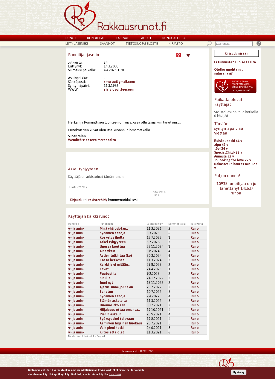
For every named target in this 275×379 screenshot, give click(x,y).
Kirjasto (175, 43)
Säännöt (107, 43)
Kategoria (197, 223)
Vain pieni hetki (112, 328)
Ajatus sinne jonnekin (116, 287)
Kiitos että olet (112, 332)
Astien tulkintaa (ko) (116, 255)
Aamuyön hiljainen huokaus (121, 323)
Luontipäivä (155, 223)
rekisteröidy (97, 200)
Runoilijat (96, 38)
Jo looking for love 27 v (232, 160)
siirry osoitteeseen (119, 89)
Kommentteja (177, 223)
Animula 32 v (224, 156)
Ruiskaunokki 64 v (228, 141)
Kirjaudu (76, 200)
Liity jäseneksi (77, 43)
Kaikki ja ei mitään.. (115, 264)
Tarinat (122, 38)
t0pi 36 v (221, 148)
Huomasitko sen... (114, 305)
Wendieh (75, 140)
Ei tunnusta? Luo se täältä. (235, 62)
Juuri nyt (106, 282)
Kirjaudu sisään (236, 53)
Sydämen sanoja (112, 233)
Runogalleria (173, 38)
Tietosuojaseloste (142, 43)
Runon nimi (106, 223)
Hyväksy (238, 372)
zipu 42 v (221, 145)
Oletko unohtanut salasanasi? (228, 71)
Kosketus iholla (112, 237)
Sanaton (106, 291)
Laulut (145, 38)
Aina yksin (107, 251)
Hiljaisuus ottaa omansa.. (120, 310)
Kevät (104, 269)
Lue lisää (115, 374)
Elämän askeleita (113, 301)
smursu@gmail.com (119, 82)
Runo (156, 194)
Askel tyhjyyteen (113, 242)
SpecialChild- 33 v (228, 152)
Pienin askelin (110, 314)
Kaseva (89, 140)
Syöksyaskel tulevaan (117, 319)
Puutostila (108, 273)
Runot (70, 38)
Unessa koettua (112, 246)
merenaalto (107, 140)
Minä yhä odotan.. (114, 228)
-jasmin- (76, 228)
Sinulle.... (107, 278)
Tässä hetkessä (112, 260)
